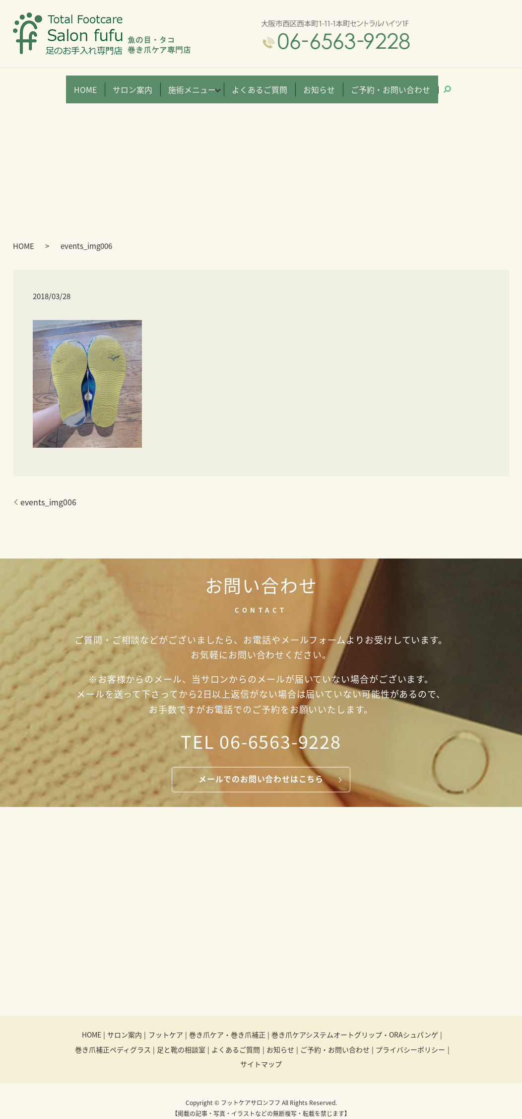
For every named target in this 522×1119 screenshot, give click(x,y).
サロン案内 (154, 84)
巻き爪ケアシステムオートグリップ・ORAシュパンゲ (354, 1023)
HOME (112, 84)
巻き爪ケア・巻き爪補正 (227, 1023)
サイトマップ (261, 1052)
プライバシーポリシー (410, 1037)
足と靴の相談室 (181, 1037)
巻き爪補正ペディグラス (113, 1037)
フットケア (165, 1023)
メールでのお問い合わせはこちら (261, 767)
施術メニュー (204, 84)
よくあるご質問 (261, 84)
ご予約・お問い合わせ (371, 84)
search (423, 83)
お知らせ (312, 84)
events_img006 (48, 489)
